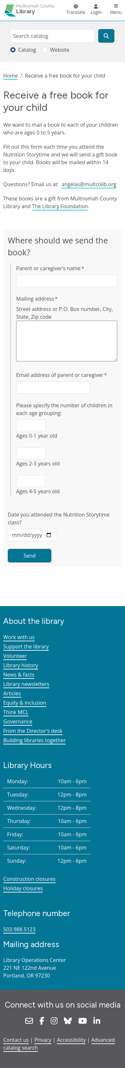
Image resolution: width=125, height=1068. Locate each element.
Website (59, 49)
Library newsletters (26, 684)
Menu (116, 12)
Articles (12, 693)
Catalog (27, 49)
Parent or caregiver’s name (48, 268)
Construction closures (29, 878)
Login (95, 12)
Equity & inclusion (24, 702)
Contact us (16, 1039)
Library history (20, 665)
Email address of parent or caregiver (59, 375)
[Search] (106, 36)
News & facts (18, 674)
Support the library (26, 646)
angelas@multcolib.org (88, 184)
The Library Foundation (60, 206)
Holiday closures (23, 888)
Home (10, 75)
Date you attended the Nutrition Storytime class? (58, 518)
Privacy (42, 1039)
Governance (17, 721)
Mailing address (35, 298)
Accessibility (71, 1039)
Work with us (19, 637)
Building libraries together (34, 740)
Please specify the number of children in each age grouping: (64, 409)
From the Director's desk (32, 730)
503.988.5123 (19, 929)
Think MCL (15, 712)
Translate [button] (75, 12)
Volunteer (15, 655)
